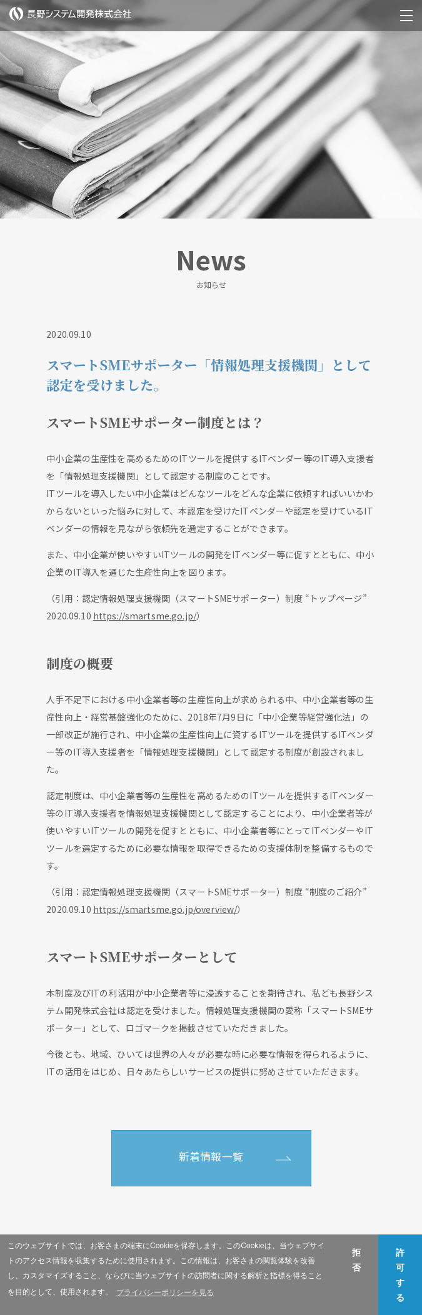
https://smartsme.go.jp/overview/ (165, 909)
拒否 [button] (356, 1260)
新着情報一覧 (211, 1156)
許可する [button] (400, 1275)
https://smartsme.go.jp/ (144, 615)
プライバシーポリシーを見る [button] (165, 1292)
